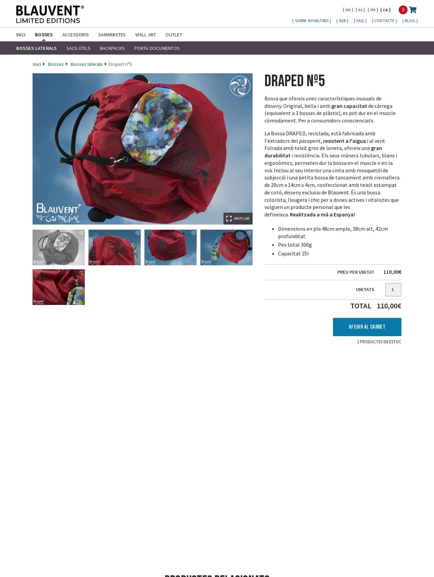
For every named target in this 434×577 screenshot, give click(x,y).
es (360, 9)
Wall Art (145, 35)
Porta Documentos (157, 48)
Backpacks (112, 48)
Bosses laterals (36, 48)
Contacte (384, 20)
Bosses (44, 35)
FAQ (360, 20)
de (373, 9)
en (348, 9)
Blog (410, 20)
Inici (20, 35)
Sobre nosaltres (312, 20)
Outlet (173, 35)
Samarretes (112, 35)
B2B (343, 20)
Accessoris (75, 35)
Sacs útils (78, 48)
